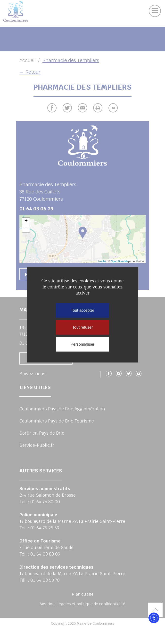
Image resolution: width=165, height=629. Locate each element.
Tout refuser (82, 327)
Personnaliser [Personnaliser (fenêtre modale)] (82, 344)
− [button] (26, 228)
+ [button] (26, 221)
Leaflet (102, 261)
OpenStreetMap (120, 261)
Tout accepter (82, 310)
